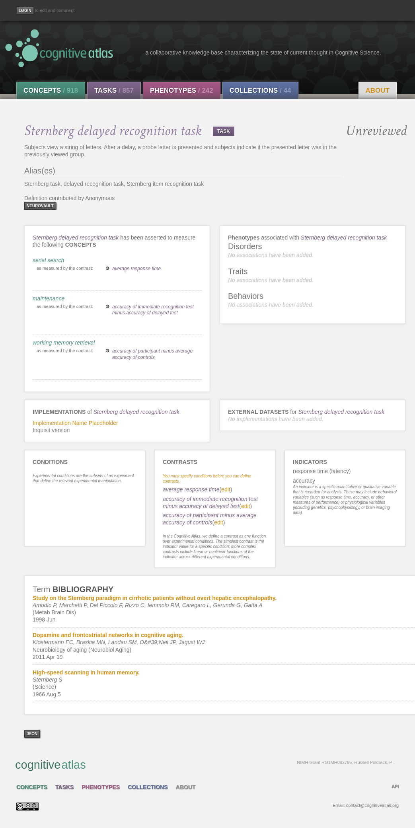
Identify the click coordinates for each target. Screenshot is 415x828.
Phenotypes (181, 90)
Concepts (50, 90)
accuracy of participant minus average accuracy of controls (152, 354)
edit (225, 489)
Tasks (114, 90)
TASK (223, 131)
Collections (260, 90)
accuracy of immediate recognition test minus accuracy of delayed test (153, 310)
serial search (48, 260)
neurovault (40, 206)
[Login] (25, 10)
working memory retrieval (64, 342)
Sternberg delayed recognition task (76, 237)
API (395, 786)
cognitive (205, 764)
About (378, 90)
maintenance (48, 298)
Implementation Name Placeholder (75, 423)
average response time (136, 268)
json (32, 734)
